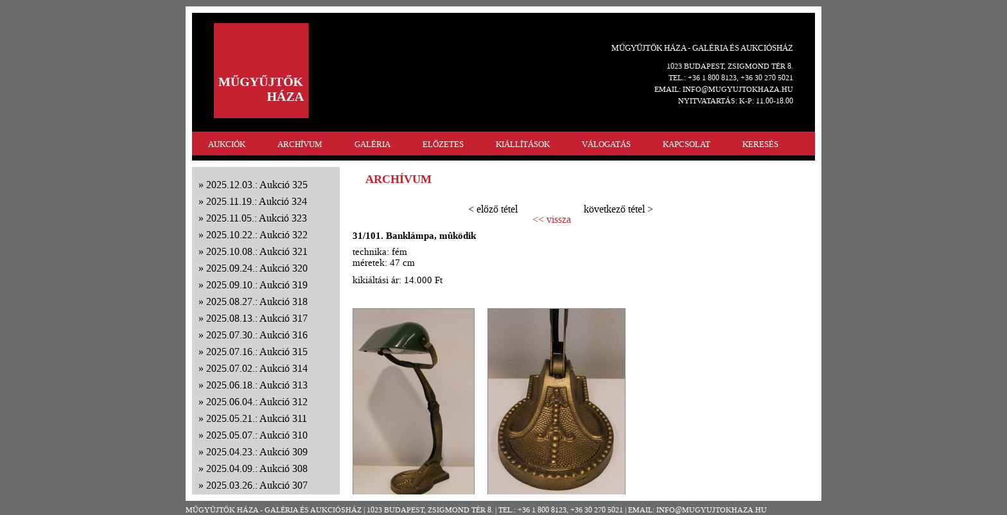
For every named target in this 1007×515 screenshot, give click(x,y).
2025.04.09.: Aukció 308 (257, 468)
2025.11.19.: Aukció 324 (256, 201)
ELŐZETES (443, 144)
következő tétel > (618, 209)
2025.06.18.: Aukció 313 (257, 385)
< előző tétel (493, 209)
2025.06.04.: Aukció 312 (257, 401)
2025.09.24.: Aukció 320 (257, 268)
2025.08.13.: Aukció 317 (257, 318)
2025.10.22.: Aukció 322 (257, 234)
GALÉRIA (372, 144)
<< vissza (551, 219)
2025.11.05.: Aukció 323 (256, 218)
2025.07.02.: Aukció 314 (257, 368)
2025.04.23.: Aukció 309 (257, 451)
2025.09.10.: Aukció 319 (257, 285)
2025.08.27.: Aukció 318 (257, 301)
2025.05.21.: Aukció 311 (256, 418)
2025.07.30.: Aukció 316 (257, 335)
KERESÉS (760, 144)
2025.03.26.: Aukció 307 (257, 485)
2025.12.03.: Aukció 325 (257, 184)
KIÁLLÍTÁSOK (523, 144)
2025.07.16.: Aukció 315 (257, 351)
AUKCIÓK (226, 144)
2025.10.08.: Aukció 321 (257, 251)
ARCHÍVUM (299, 144)
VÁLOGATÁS (606, 144)
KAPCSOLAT (686, 144)
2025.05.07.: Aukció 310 (257, 435)
